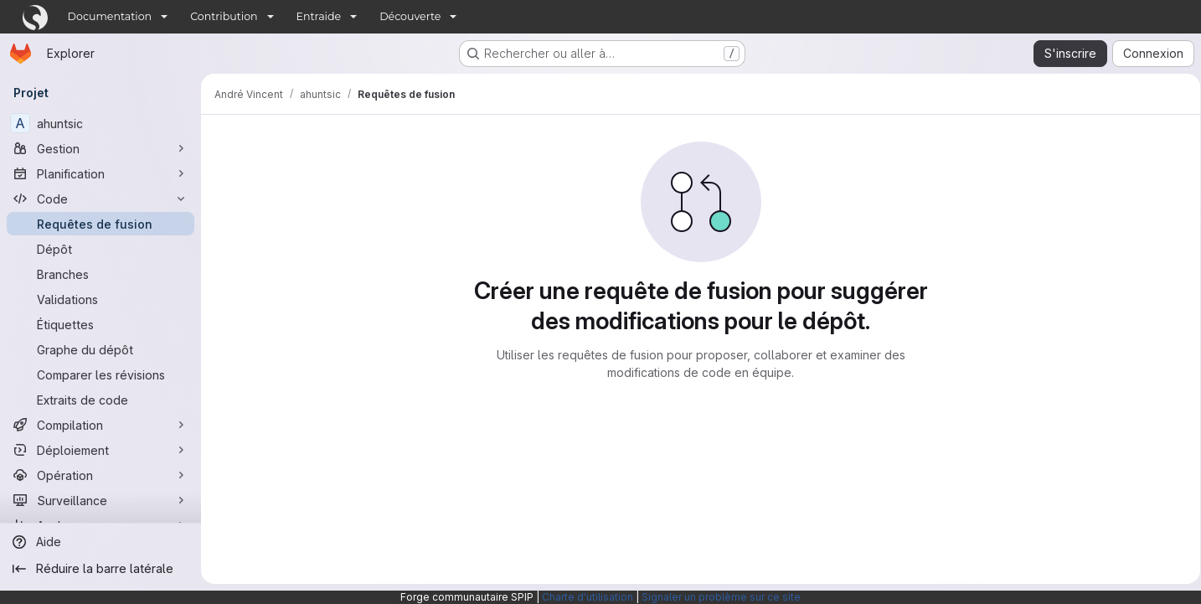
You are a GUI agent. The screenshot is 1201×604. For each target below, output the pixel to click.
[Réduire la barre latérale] (100, 569)
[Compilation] (100, 424)
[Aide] (100, 542)
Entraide (319, 16)
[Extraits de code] (100, 399)
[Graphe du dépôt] (100, 349)
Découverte (410, 16)
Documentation (110, 16)
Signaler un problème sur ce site (721, 597)
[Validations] (100, 299)
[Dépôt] (100, 249)
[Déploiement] (100, 450)
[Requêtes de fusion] (100, 223)
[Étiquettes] (100, 324)
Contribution (223, 16)
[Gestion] (100, 148)
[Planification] (100, 173)
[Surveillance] (100, 500)
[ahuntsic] (100, 123)
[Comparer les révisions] (100, 374)
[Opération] (100, 475)
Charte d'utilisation (587, 597)
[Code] (100, 198)
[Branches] (100, 274)
